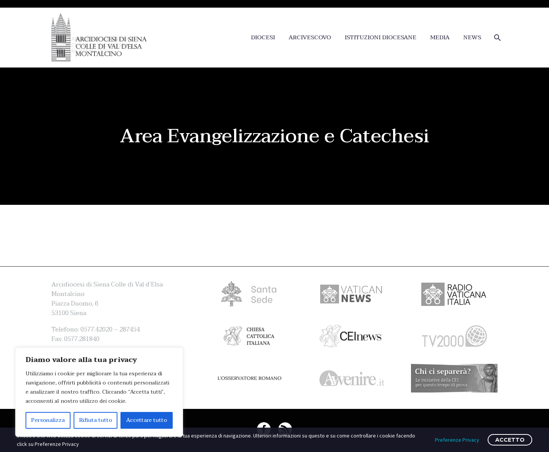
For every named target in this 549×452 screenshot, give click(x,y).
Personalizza (48, 420)
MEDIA (439, 37)
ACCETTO (510, 439)
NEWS (472, 37)
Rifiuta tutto (95, 420)
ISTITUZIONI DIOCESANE (380, 37)
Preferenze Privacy (457, 439)
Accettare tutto (146, 420)
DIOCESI (263, 37)
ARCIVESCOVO (310, 37)
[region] (99, 392)
